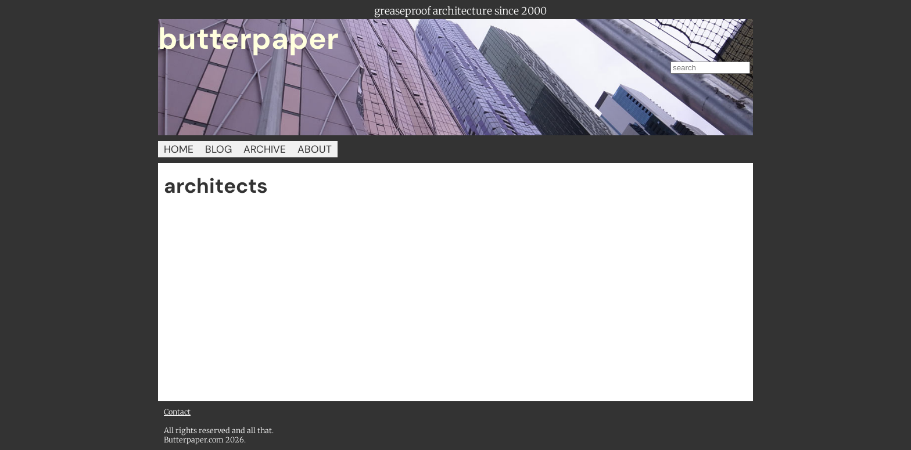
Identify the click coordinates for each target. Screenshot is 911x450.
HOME (178, 149)
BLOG (218, 149)
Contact (177, 411)
